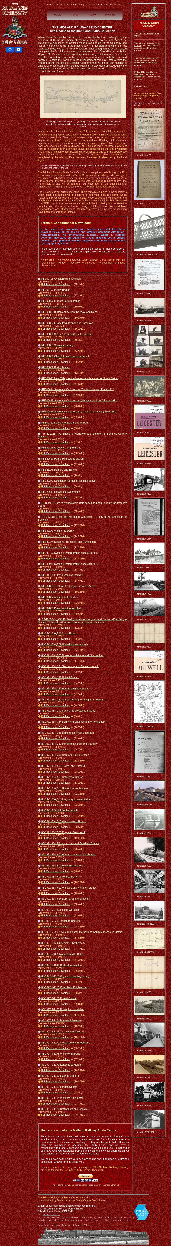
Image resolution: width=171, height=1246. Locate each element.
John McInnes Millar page (56, 168)
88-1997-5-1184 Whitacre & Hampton (62, 1098)
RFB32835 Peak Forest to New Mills (61, 608)
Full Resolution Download (55, 284)
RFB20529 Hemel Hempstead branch (62, 458)
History (57, 14)
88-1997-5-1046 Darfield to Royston (61, 965)
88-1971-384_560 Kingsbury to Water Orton (66, 799)
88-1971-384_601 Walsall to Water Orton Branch (68, 854)
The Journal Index (142, 58)
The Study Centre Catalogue (148, 24)
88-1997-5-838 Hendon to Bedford (60, 921)
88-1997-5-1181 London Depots (59, 1087)
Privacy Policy (51, 1214)
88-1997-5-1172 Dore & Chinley (59, 998)
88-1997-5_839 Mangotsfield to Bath (61, 954)
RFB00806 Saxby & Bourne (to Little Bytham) (66, 334)
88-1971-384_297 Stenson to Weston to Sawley (68, 710)
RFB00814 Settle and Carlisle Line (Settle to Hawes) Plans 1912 (77, 389)
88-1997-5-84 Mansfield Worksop (60, 909)
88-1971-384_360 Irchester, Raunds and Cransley (69, 744)
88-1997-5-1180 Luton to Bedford (60, 1075)
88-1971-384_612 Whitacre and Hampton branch (69, 887)
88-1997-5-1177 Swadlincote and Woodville (65, 1042)
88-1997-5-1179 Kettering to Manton (61, 1064)
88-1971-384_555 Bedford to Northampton (65, 788)
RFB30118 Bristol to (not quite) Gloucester (67, 517)
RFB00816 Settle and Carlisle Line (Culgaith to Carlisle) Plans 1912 (79, 411)
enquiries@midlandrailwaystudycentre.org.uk (71, 1205)
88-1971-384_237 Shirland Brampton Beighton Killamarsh (73, 699)
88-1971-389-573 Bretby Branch (59, 810)
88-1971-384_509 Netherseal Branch (62, 777)
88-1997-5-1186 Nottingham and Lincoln (64, 1109)
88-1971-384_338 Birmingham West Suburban (67, 732)
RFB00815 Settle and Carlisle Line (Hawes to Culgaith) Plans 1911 (79, 400)
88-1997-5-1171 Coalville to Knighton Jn (64, 987)
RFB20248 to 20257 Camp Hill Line (61, 447)
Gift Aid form (61, 1161)
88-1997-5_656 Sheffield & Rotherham (63, 943)
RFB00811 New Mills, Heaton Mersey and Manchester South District (79, 378)
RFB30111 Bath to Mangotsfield (60, 503)
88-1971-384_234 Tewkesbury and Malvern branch (70, 666)
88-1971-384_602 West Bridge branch (62, 865)
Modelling (110, 14)
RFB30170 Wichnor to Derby (57, 530)
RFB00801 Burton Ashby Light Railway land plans (69, 312)
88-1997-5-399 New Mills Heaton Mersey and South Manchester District (81, 932)
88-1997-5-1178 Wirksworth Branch (61, 1053)
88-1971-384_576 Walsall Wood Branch (63, 821)
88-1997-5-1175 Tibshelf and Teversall (62, 1031)
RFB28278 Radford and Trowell (59, 469)
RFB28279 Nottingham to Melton (59, 480)
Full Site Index (141, 86)
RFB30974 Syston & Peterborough (60, 564)
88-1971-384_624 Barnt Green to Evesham (65, 898)
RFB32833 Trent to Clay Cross (58, 586)
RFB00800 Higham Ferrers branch (60, 301)
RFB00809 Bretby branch (55, 367)
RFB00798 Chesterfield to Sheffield (61, 278)
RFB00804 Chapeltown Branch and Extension (67, 323)
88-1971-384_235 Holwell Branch (60, 677)
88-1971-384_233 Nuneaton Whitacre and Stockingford (72, 655)
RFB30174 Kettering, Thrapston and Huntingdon (68, 541)
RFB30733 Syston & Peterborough (60, 553)
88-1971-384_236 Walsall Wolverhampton (65, 688)
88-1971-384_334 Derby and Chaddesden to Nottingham (73, 721)
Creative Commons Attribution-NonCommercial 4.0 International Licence (83, 233)
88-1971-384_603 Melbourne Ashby (61, 876)
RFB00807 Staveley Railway (57, 345)
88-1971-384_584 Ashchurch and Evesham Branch (70, 843)
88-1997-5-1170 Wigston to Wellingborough (65, 976)
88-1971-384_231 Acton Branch (59, 633)
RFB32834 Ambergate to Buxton (59, 597)
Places (74, 14)
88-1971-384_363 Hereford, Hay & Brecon (65, 755)
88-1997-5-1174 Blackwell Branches (61, 1020)
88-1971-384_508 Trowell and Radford (63, 766)
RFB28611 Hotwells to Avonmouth (60, 492)
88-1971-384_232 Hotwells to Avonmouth (64, 644)
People (92, 14)
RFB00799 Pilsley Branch (55, 289)
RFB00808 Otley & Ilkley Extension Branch (65, 356)
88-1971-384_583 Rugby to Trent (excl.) (63, 832)
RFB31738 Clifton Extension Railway (62, 575)
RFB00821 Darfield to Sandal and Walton (64, 422)
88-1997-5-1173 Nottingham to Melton (62, 1009)
